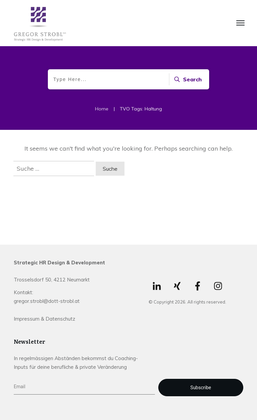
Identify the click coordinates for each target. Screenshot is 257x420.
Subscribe (200, 387)
